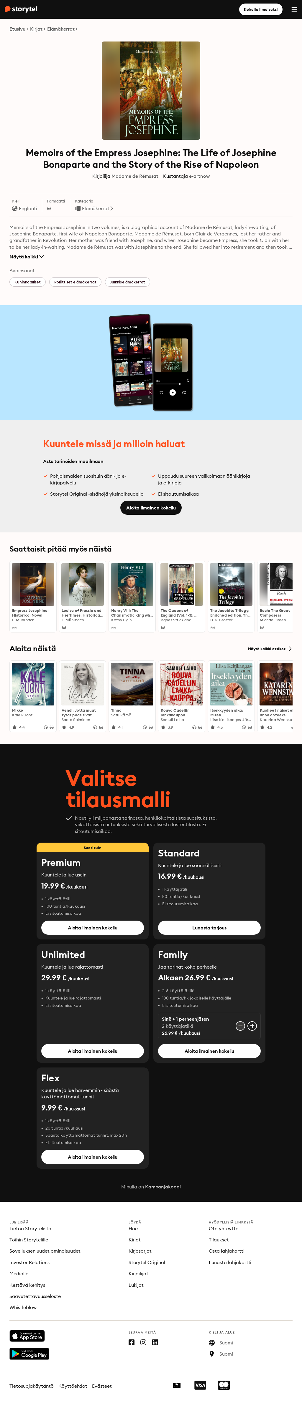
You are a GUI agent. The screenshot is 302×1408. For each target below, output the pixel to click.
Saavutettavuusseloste (35, 1296)
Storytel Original (147, 1262)
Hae (133, 1228)
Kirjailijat (139, 1273)
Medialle (18, 1273)
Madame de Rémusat (134, 176)
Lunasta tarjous (209, 928)
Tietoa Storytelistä (30, 1228)
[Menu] (294, 9)
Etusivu (17, 29)
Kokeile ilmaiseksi (261, 9)
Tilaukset (219, 1240)
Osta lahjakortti (226, 1251)
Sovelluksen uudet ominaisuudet (45, 1251)
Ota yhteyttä (224, 1228)
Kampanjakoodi (163, 1187)
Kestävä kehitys (27, 1285)
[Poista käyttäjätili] (240, 1026)
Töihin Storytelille (28, 1240)
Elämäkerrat (61, 29)
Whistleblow (23, 1307)
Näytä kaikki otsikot (270, 648)
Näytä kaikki (26, 257)
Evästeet (102, 1386)
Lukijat (136, 1285)
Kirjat (36, 29)
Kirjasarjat (140, 1251)
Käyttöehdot (73, 1386)
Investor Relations (29, 1262)
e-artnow (199, 176)
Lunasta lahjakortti (230, 1262)
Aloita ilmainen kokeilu (151, 508)
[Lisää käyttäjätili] (252, 1026)
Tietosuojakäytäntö (31, 1386)
